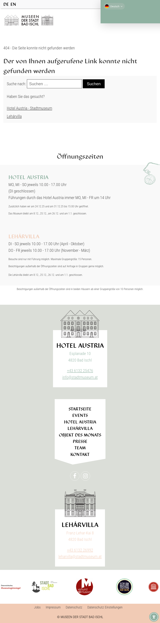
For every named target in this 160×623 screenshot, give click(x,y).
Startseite (80, 409)
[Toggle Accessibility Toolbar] (154, 617)
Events (80, 415)
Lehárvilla (14, 116)
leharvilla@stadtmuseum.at (80, 556)
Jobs (37, 607)
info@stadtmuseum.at (80, 377)
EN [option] (13, 4)
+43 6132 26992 (80, 550)
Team (80, 447)
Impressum (53, 607)
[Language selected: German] (10, 4)
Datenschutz (74, 607)
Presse (80, 441)
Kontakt (80, 454)
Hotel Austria (80, 422)
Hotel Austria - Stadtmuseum (29, 108)
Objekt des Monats (80, 435)
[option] (13, 4)
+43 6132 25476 (80, 370)
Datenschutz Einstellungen (105, 607)
